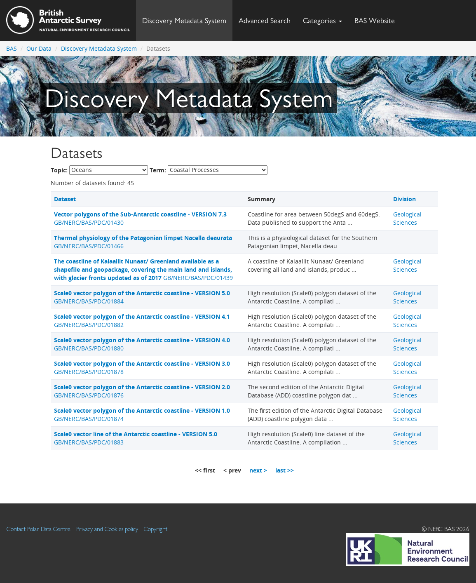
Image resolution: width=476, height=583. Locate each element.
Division (404, 199)
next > (258, 470)
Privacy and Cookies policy (107, 528)
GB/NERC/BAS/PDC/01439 (143, 269)
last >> (284, 470)
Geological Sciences (407, 218)
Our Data (39, 48)
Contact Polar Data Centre (38, 528)
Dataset (65, 199)
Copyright (155, 528)
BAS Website (377, 18)
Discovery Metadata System (184, 20)
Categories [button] (322, 20)
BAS (11, 48)
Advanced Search (265, 20)
